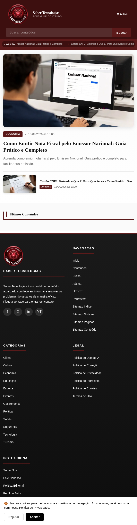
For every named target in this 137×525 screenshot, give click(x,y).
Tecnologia (10, 434)
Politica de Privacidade (87, 373)
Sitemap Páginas (83, 322)
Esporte (8, 388)
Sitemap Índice (82, 306)
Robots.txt (79, 299)
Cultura (7, 365)
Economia (13, 134)
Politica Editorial (13, 485)
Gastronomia (11, 403)
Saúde (7, 419)
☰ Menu (122, 14)
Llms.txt (78, 291)
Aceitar (35, 517)
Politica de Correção (86, 365)
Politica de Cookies (85, 388)
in (28, 312)
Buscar (121, 32)
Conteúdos (80, 268)
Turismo (8, 442)
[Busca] (59, 32)
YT (39, 312)
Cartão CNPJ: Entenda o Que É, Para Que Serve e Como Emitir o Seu (86, 181)
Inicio (76, 260)
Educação (9, 380)
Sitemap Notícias (83, 314)
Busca (77, 276)
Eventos (8, 396)
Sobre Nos (10, 470)
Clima (7, 357)
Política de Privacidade (34, 507)
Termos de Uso (82, 396)
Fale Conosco (12, 478)
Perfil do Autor (12, 493)
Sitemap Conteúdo (84, 329)
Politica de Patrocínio (86, 380)
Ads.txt (77, 283)
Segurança (10, 426)
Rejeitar (13, 517)
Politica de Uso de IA (86, 357)
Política (8, 411)
